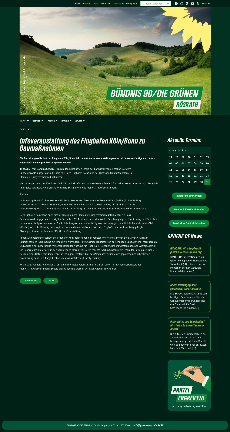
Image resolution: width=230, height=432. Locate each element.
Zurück (50, 280)
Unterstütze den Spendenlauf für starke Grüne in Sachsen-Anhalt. (187, 325)
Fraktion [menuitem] (36, 120)
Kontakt (77, 3)
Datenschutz (118, 3)
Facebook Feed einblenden (189, 209)
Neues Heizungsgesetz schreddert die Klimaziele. (186, 287)
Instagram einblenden (189, 195)
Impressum (105, 3)
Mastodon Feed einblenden (189, 223)
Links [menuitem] (204, 3)
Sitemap (86, 3)
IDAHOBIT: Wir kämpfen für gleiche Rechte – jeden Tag (186, 250)
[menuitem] (77, 3)
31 (207, 182)
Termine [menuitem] (65, 120)
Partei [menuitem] (23, 120)
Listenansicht (30, 280)
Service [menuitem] (78, 120)
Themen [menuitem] (50, 120)
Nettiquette (131, 3)
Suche (95, 3)
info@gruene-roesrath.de (147, 425)
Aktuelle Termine (185, 140)
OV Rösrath (25, 129)
